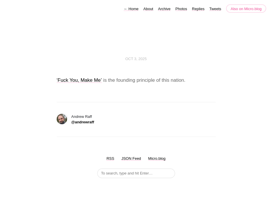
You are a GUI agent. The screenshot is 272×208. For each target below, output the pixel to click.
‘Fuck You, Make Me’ (79, 80)
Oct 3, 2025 (136, 59)
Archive (164, 9)
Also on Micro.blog (246, 9)
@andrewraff (82, 122)
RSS (110, 158)
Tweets (215, 9)
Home (131, 9)
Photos (181, 9)
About (148, 9)
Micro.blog (157, 158)
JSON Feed (131, 158)
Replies (198, 9)
